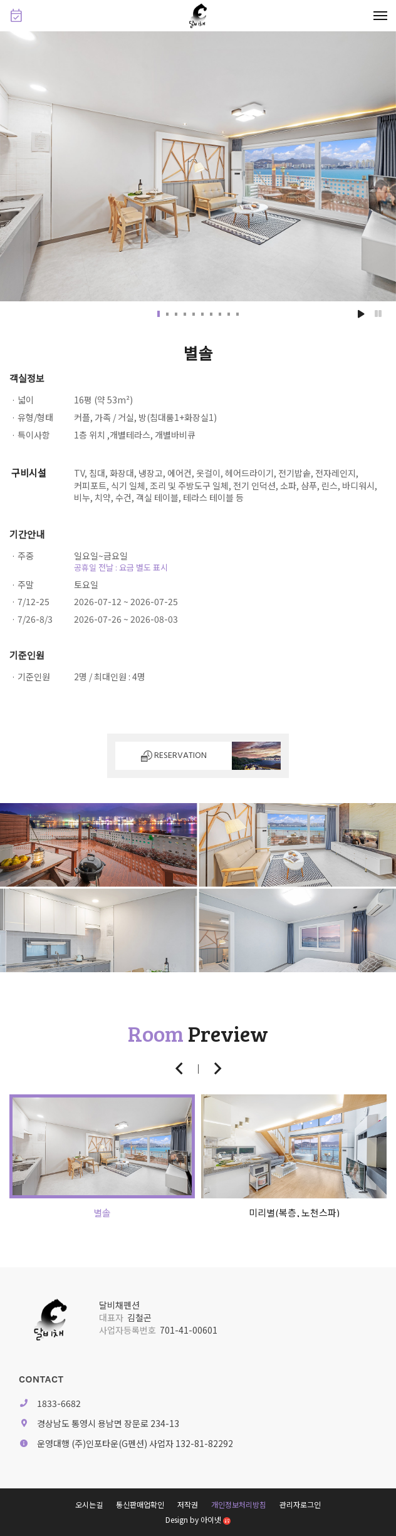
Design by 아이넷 (198, 1519)
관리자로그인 (300, 1504)
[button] (158, 314)
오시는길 (89, 1504)
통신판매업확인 (140, 1504)
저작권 (187, 1504)
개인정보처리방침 (238, 1504)
